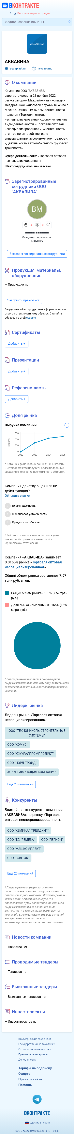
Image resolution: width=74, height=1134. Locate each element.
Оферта (24, 1074)
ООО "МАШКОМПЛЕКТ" (24, 849)
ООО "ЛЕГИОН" (52, 840)
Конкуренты (24, 800)
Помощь (25, 1085)
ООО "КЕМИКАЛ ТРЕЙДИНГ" (28, 830)
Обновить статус (17, 496)
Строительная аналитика (34, 1049)
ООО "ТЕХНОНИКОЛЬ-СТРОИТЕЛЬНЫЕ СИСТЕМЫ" (37, 733)
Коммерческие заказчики (34, 1038)
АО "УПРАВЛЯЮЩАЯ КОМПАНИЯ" (31, 772)
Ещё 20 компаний (20, 784)
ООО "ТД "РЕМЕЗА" (21, 840)
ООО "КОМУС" (17, 744)
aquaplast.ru (18, 68)
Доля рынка (24, 415)
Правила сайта (30, 1079)
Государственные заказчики (36, 1044)
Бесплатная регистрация (33, 13)
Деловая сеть (27, 1059)
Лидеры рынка (27, 705)
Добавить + (16, 343)
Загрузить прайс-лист (23, 300)
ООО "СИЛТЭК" (18, 858)
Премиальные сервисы (33, 1054)
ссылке (31, 317)
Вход (12, 13)
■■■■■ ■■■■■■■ (37, 232)
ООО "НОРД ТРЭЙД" (22, 763)
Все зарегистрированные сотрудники (37, 254)
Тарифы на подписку (35, 1068)
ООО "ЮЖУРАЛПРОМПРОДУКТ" (30, 754)
